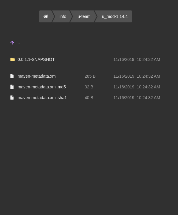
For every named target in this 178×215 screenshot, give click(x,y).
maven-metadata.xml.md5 (42, 87)
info (63, 16)
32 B (89, 87)
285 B (90, 76)
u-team (84, 16)
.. (19, 42)
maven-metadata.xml (37, 76)
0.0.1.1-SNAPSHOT (36, 59)
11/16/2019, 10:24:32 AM (137, 59)
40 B (89, 97)
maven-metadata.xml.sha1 (42, 97)
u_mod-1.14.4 (115, 16)
